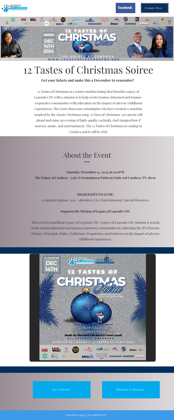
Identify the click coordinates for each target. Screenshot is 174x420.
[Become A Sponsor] (131, 389)
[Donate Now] (155, 8)
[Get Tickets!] (62, 389)
